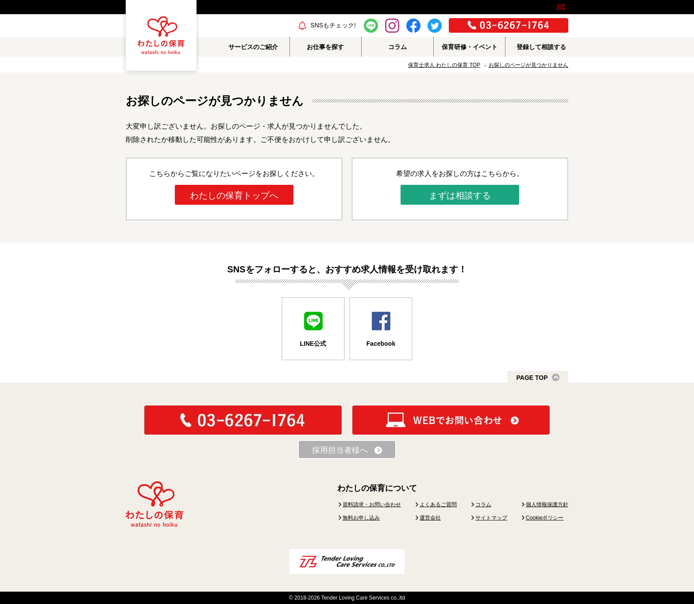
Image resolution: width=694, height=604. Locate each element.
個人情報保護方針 (547, 504)
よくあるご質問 (438, 504)
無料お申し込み (361, 518)
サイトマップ (491, 518)
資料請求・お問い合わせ (372, 504)
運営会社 (430, 518)
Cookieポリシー (544, 518)
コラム (483, 504)
